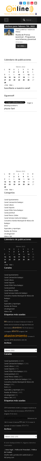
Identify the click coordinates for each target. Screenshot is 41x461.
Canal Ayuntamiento (11, 200)
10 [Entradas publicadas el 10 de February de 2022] (19, 75)
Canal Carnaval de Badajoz (13, 202)
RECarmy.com (9, 457)
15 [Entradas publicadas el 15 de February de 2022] (9, 77)
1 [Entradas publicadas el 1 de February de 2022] (9, 72)
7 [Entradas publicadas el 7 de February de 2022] (4, 75)
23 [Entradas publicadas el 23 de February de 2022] (14, 80)
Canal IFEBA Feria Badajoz (13, 210)
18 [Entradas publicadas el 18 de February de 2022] (24, 77)
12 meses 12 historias (20, 322)
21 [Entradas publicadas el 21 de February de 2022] (5, 80)
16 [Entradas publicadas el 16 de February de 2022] (14, 77)
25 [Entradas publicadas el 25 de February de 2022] (24, 80)
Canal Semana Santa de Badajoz (15, 218)
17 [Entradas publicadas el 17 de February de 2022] (19, 77)
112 (23, 328)
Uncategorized (9, 234)
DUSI (6, 226)
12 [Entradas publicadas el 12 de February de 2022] (28, 75)
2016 (11, 340)
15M (26, 331)
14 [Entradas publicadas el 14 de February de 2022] (5, 77)
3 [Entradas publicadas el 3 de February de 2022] (18, 72)
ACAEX (9, 322)
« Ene (6, 85)
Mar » (11, 85)
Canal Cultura (9, 205)
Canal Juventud (21, 30)
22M (23, 340)
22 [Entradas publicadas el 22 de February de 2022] (9, 80)
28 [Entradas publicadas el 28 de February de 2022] (5, 82)
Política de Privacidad (22, 450)
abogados (21, 331)
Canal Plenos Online (11, 215)
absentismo (17, 340)
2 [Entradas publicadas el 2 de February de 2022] (13, 72)
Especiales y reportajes (12, 228)
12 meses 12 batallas (15, 425)
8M (5, 321)
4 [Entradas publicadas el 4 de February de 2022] (23, 72)
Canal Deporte (9, 207)
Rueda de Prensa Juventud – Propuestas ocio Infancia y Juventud (26, 37)
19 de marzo (28, 328)
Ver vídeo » (21, 46)
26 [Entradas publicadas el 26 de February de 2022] (28, 80)
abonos (11, 324)
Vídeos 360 (8, 236)
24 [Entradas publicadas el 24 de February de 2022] (19, 80)
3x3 (12, 322)
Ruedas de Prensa (10, 231)
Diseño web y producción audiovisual (17, 455)
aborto (15, 331)
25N (25, 340)
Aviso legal (9, 450)
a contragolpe (24, 408)
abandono (17, 327)
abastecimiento (15, 335)
